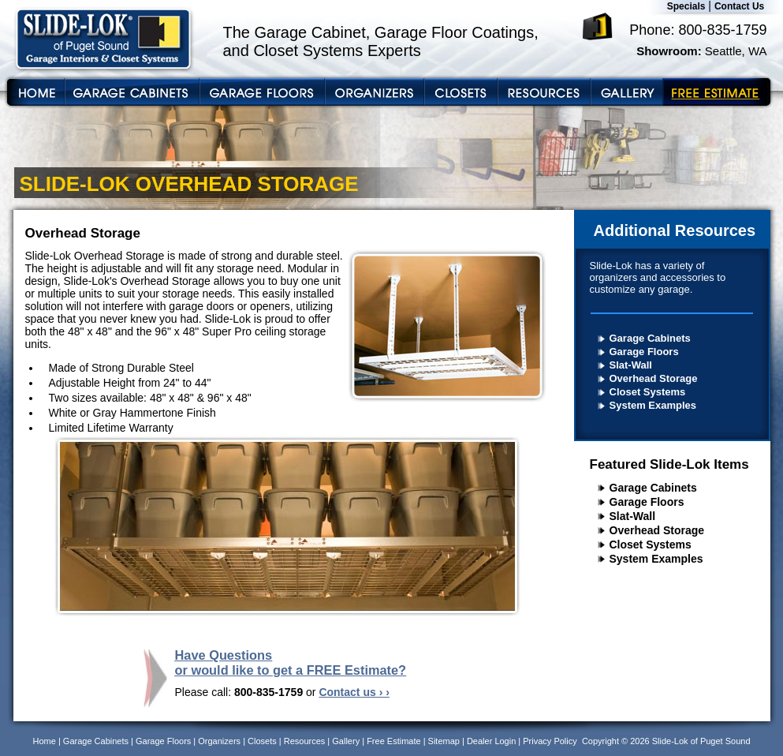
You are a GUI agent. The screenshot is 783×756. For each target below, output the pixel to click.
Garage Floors (644, 351)
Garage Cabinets (650, 338)
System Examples (653, 405)
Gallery (346, 741)
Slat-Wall (631, 365)
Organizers (219, 741)
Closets (262, 741)
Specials (686, 6)
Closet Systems (648, 392)
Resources (305, 741)
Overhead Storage (654, 378)
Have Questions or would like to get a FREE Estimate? (291, 662)
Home (44, 741)
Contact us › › (354, 692)
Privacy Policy (549, 741)
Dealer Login (491, 741)
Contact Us (739, 6)
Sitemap (444, 741)
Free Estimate (393, 741)
